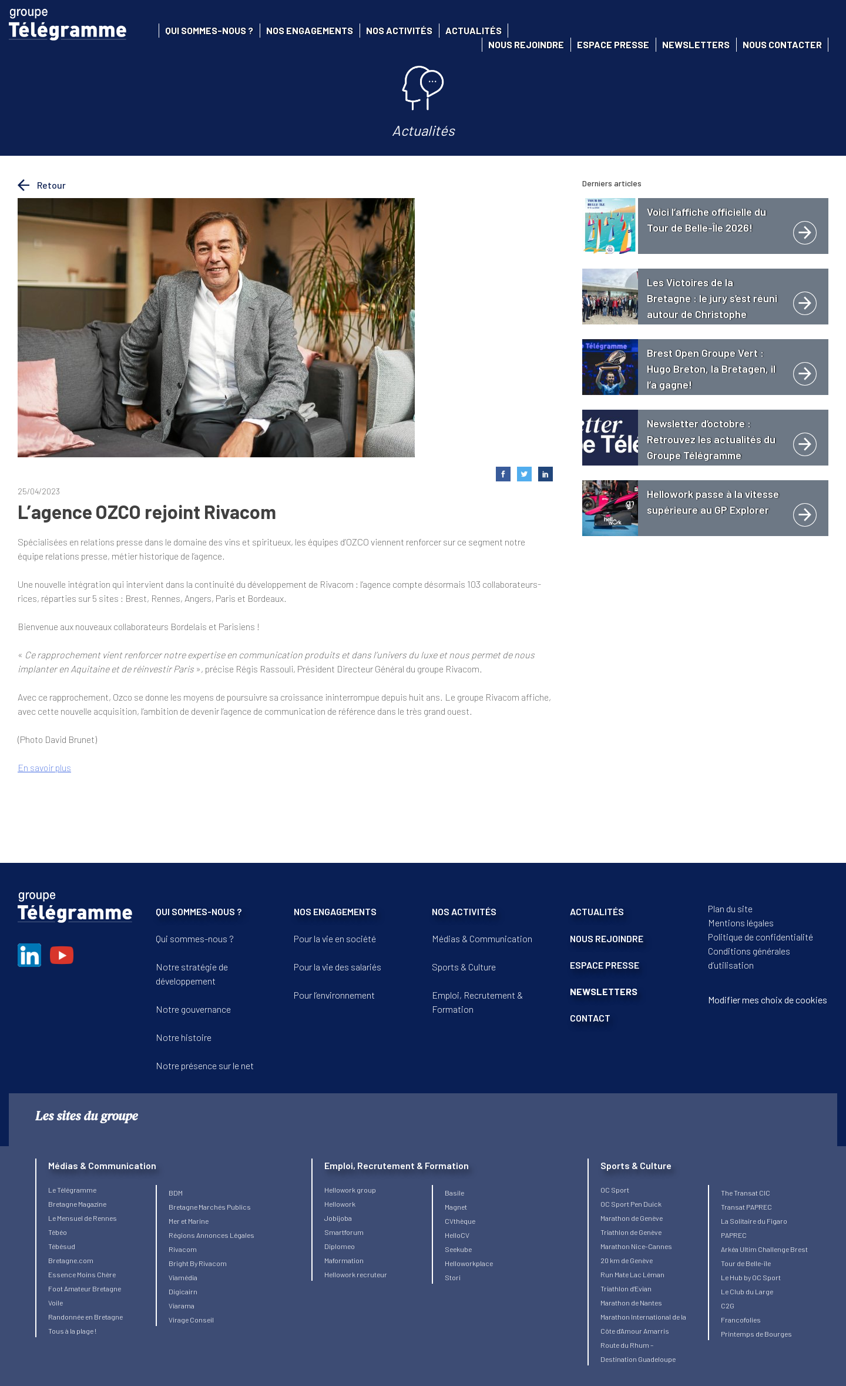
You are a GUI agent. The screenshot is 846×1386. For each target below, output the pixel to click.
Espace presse (613, 44)
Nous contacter (782, 44)
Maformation (344, 1260)
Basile (454, 1193)
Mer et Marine (189, 1221)
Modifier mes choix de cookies (767, 999)
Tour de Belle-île (746, 1263)
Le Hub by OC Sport (751, 1277)
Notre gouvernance (193, 1009)
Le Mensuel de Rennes (82, 1218)
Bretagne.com (70, 1260)
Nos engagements (309, 30)
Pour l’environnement (334, 994)
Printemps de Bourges (756, 1334)
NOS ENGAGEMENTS (335, 911)
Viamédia (183, 1277)
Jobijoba (338, 1218)
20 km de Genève (626, 1260)
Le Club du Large (747, 1291)
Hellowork (339, 1204)
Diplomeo (339, 1246)
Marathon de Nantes (631, 1302)
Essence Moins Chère (82, 1274)
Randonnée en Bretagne (85, 1317)
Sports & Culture (464, 966)
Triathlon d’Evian (626, 1288)
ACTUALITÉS (597, 911)
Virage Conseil (191, 1319)
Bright (179, 1263)
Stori (453, 1277)
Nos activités (399, 30)
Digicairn (183, 1291)
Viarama (181, 1305)
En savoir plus (44, 767)
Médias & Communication (482, 938)
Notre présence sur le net (205, 1065)
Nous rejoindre (526, 44)
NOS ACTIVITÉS (464, 911)
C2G (727, 1305)
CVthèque (460, 1221)
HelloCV (457, 1235)
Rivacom (183, 1249)
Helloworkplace (469, 1263)
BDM (176, 1193)
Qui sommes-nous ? (209, 30)
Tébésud (61, 1246)
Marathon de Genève (631, 1218)
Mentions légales (741, 922)
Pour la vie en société (335, 938)
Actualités (473, 30)
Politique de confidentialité (760, 936)
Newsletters (696, 44)
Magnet (456, 1207)
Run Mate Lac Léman (632, 1274)
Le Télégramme (72, 1190)
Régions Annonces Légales (211, 1235)
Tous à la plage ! (72, 1331)
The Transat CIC (745, 1193)
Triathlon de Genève (631, 1232)
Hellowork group (350, 1190)
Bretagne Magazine (77, 1204)
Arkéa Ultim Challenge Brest (764, 1249)
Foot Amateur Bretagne (84, 1288)
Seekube (458, 1249)
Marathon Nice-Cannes (636, 1246)
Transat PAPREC (746, 1207)
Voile (55, 1302)
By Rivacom (208, 1263)
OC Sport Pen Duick (631, 1204)
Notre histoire (184, 1037)
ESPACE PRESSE (604, 964)
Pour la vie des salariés (337, 966)
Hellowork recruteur (355, 1274)
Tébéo (57, 1232)
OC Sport (614, 1190)
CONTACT (590, 1017)
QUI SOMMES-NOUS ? (198, 911)
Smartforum (344, 1232)
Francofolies (741, 1319)
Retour (42, 184)
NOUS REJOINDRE (606, 938)
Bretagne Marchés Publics (210, 1207)
